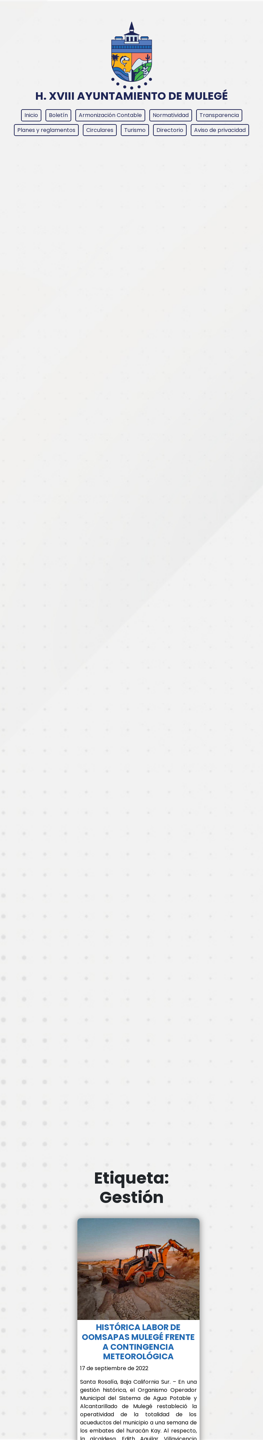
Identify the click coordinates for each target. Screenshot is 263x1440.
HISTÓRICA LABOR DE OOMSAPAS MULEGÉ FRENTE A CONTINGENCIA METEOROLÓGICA (138, 1342)
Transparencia (219, 115)
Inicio (31, 115)
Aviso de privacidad (220, 130)
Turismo (135, 130)
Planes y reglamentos (46, 130)
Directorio (169, 130)
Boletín (58, 115)
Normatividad (171, 115)
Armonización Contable (110, 115)
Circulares (99, 130)
